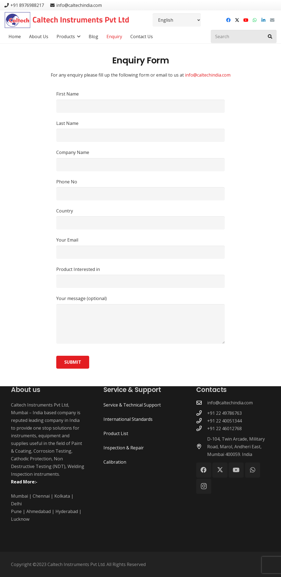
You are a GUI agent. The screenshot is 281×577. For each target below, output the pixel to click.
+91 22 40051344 (224, 421)
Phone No (140, 189)
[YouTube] (245, 20)
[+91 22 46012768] (201, 428)
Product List (115, 433)
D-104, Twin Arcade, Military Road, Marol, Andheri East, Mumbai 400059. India (236, 446)
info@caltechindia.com (208, 75)
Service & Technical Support (132, 405)
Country (140, 218)
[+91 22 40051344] (201, 420)
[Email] (272, 20)
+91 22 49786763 (224, 413)
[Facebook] (228, 20)
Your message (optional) (140, 319)
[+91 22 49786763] (201, 413)
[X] (237, 20)
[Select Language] (177, 20)
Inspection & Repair (123, 448)
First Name (140, 102)
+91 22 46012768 (224, 428)
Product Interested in (140, 277)
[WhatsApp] (254, 20)
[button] (77, 36)
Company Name (140, 160)
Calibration (114, 462)
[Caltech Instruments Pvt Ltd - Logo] (66, 20)
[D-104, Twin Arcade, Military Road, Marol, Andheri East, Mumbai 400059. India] (201, 446)
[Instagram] (203, 486)
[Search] (244, 36)
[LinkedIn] (263, 20)
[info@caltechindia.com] (201, 402)
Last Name (140, 131)
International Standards (128, 419)
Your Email (140, 248)
